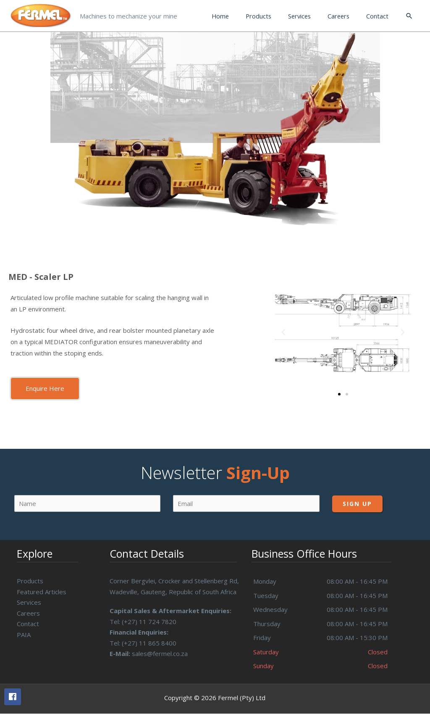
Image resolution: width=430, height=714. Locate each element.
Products (30, 581)
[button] (44, 388)
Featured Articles (41, 592)
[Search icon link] (409, 16)
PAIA (24, 634)
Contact (28, 623)
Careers (28, 613)
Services (29, 602)
